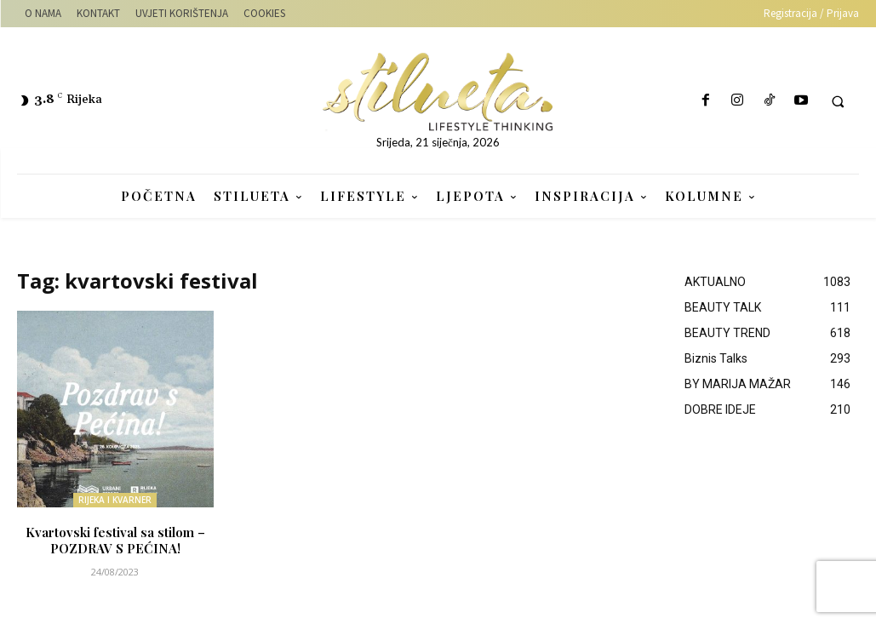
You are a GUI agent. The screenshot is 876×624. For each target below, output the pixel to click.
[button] (837, 101)
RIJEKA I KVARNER (115, 500)
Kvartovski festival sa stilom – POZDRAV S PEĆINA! (115, 538)
